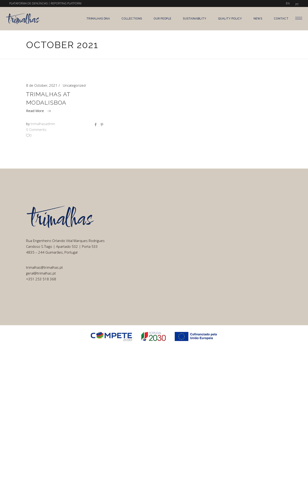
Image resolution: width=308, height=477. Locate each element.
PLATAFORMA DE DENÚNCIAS (28, 3)
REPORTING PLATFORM (66, 3)
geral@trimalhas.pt (41, 273)
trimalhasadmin (43, 123)
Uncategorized (74, 85)
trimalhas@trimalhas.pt (44, 267)
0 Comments (36, 129)
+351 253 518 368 (41, 279)
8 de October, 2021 (41, 85)
